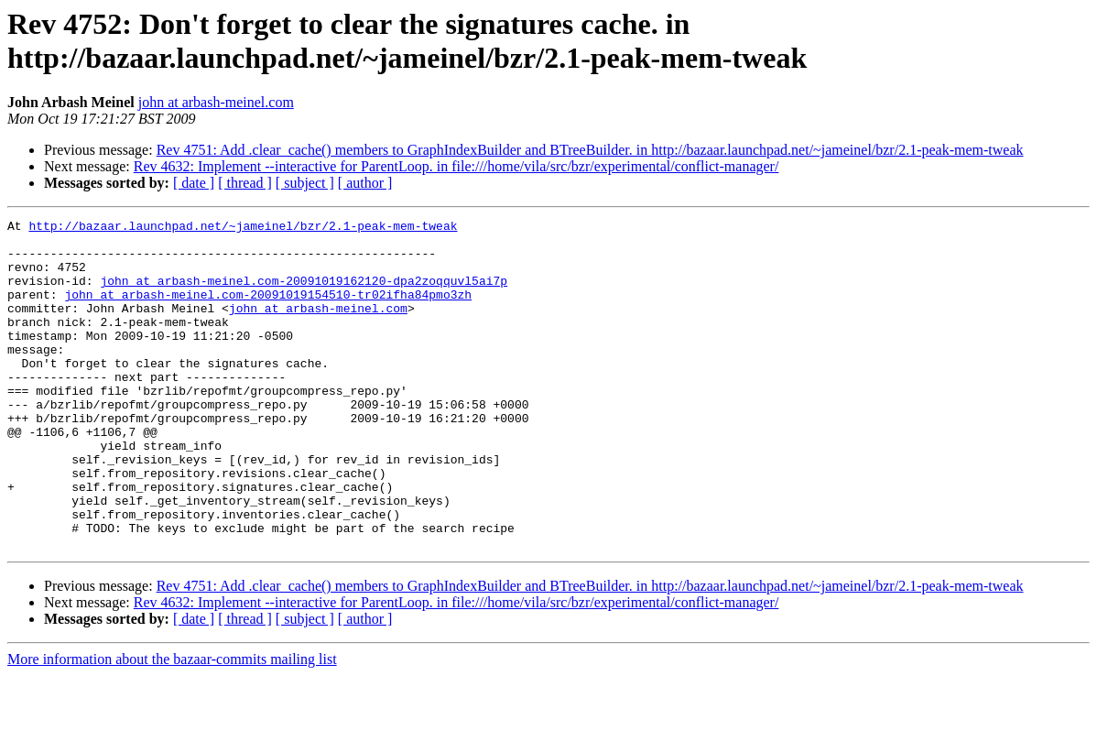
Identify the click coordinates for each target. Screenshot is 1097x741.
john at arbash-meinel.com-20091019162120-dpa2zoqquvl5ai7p (303, 294)
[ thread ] (245, 183)
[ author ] (365, 183)
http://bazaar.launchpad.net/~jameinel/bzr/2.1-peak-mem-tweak (242, 228)
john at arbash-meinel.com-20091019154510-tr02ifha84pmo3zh (268, 310)
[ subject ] (305, 183)
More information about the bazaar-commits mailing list (172, 725)
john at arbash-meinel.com (216, 102)
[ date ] (193, 183)
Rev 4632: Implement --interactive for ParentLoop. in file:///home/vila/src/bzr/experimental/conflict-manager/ (456, 166)
